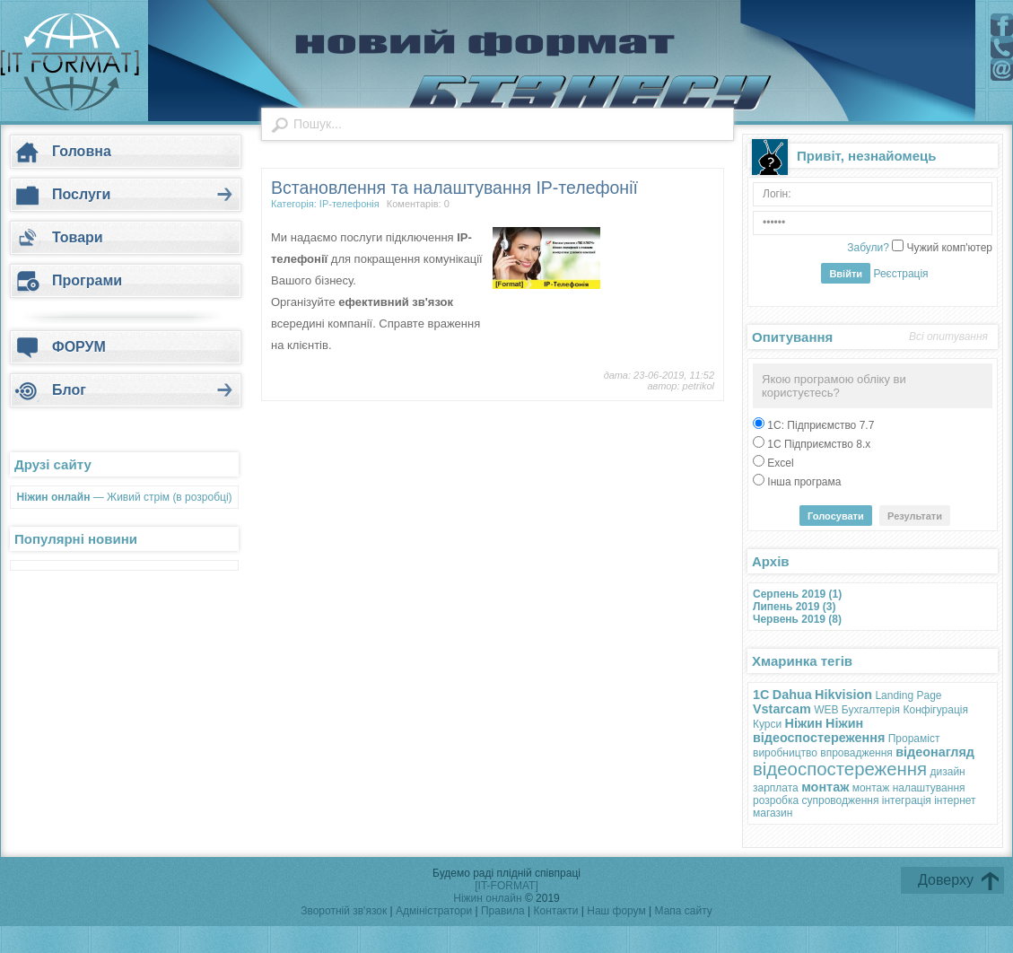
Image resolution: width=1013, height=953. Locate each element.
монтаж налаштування (908, 788)
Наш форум (618, 911)
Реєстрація (900, 273)
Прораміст (914, 738)
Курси (767, 724)
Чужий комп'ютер (948, 247)
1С (761, 694)
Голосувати (836, 516)
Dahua (792, 694)
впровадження (856, 753)
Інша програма (802, 482)
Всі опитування (948, 336)
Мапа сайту (683, 911)
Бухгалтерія (871, 710)
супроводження (839, 800)
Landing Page (908, 695)
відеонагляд (934, 752)
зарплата (776, 788)
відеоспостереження (840, 769)
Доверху (946, 879)
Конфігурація (935, 710)
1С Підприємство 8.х (817, 444)
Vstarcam (782, 709)
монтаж (825, 787)
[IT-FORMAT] (506, 885)
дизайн (947, 771)
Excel (779, 463)
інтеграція (906, 800)
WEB (826, 710)
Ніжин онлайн (487, 898)
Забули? (868, 247)
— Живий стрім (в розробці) (123, 497)
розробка (776, 800)
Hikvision (843, 694)
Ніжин (804, 723)
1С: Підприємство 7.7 (819, 425)
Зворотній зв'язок (344, 911)
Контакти (557, 911)
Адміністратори (436, 911)
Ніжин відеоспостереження (819, 730)
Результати (914, 516)
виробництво (785, 753)
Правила (503, 911)
